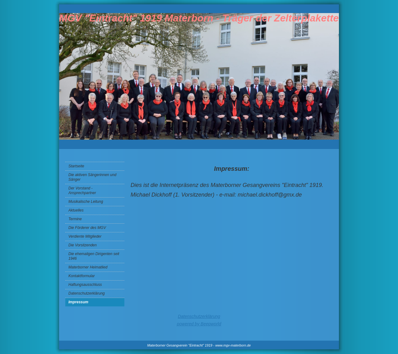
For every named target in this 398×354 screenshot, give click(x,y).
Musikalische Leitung (85, 201)
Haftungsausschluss (85, 284)
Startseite (76, 166)
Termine (75, 219)
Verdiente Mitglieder (84, 236)
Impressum (78, 302)
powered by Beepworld (199, 323)
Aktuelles (76, 210)
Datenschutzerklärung (86, 293)
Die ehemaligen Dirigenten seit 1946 (93, 256)
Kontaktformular (81, 276)
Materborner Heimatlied (87, 267)
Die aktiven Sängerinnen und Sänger (92, 177)
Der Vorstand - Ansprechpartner (82, 190)
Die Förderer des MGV (87, 228)
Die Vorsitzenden (82, 245)
